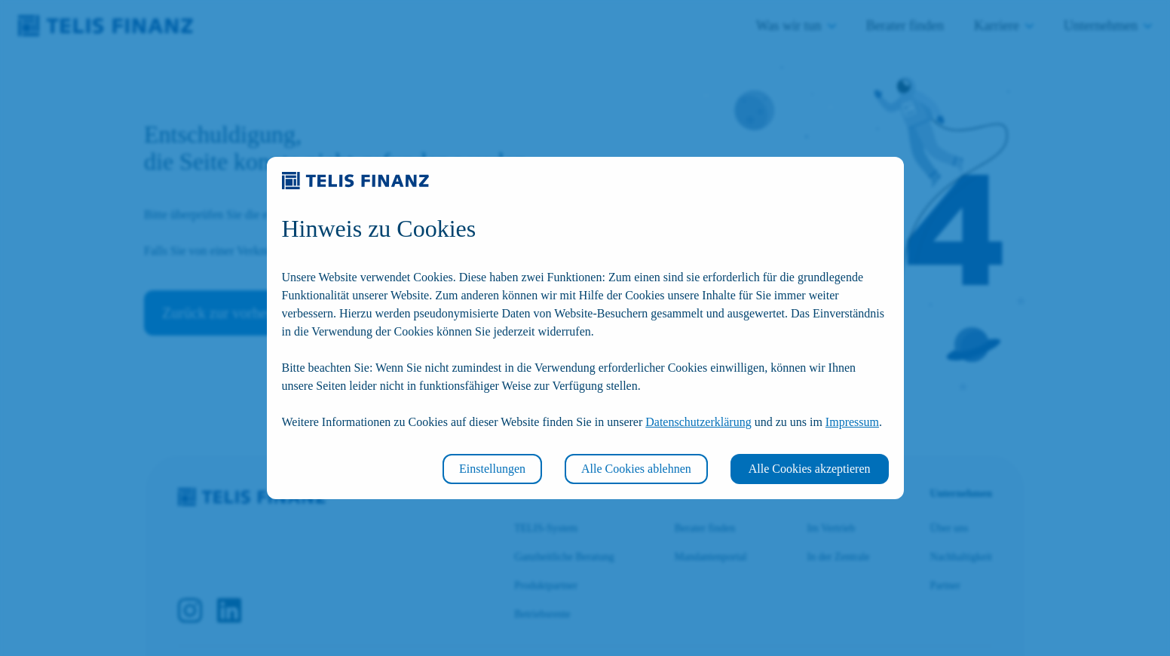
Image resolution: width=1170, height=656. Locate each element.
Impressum (852, 421)
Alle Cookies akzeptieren (810, 468)
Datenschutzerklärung (698, 421)
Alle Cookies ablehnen (636, 468)
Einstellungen (492, 468)
